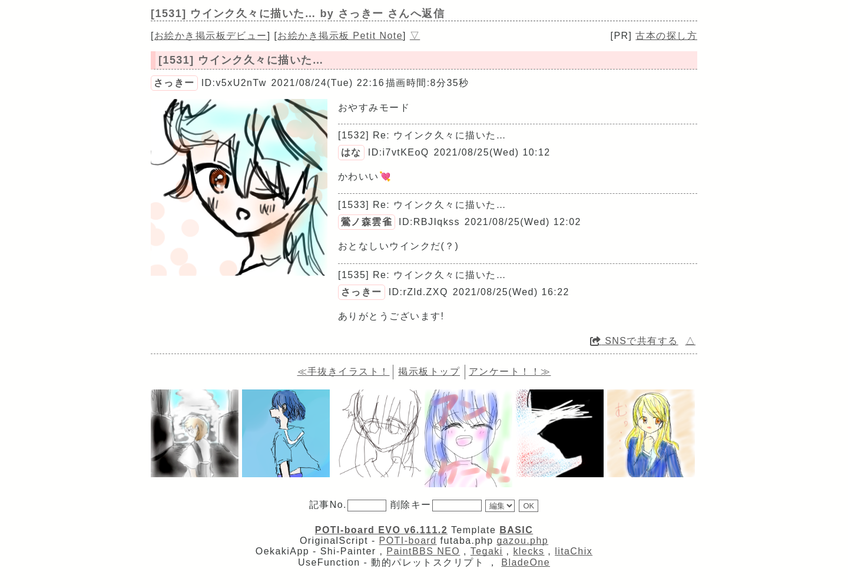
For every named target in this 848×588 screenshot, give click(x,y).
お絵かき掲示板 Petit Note (340, 36)
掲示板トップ (429, 371)
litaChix (573, 551)
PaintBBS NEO (423, 551)
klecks (528, 551)
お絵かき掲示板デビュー (210, 36)
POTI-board (408, 541)
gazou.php (522, 541)
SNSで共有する (634, 341)
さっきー (174, 83)
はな (351, 152)
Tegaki (487, 551)
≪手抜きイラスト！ (343, 371)
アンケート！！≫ (510, 371)
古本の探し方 (666, 36)
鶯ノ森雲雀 (366, 222)
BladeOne (525, 562)
